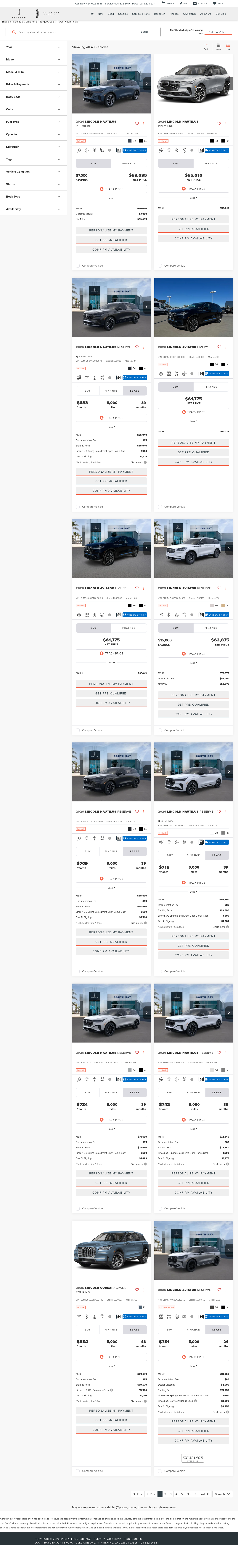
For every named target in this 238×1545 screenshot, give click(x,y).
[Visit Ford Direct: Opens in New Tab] (160, 1542)
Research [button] (159, 14)
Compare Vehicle (92, 266)
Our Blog (221, 14)
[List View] (228, 47)
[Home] (92, 13)
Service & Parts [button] (141, 14)
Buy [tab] (88, 391)
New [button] (100, 14)
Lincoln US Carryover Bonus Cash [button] (177, 1400)
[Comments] (118, 150)
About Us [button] (205, 14)
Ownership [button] (189, 14)
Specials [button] (123, 14)
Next (191, 1494)
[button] (147, 83)
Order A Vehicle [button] (218, 32)
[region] (111, 213)
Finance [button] (174, 14)
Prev (151, 1494)
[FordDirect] (22, 1542)
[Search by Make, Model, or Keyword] (77, 32)
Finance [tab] (129, 163)
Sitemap (86, 1539)
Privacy (99, 1539)
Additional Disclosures (124, 1539)
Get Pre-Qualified (111, 240)
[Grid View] (217, 47)
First (138, 1494)
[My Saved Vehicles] (218, 3)
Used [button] (111, 14)
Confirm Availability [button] (111, 249)
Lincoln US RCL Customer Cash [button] (94, 1390)
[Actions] (143, 123)
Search (145, 32)
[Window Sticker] (135, 150)
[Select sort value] (207, 47)
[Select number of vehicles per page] (222, 1494)
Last (204, 1494)
